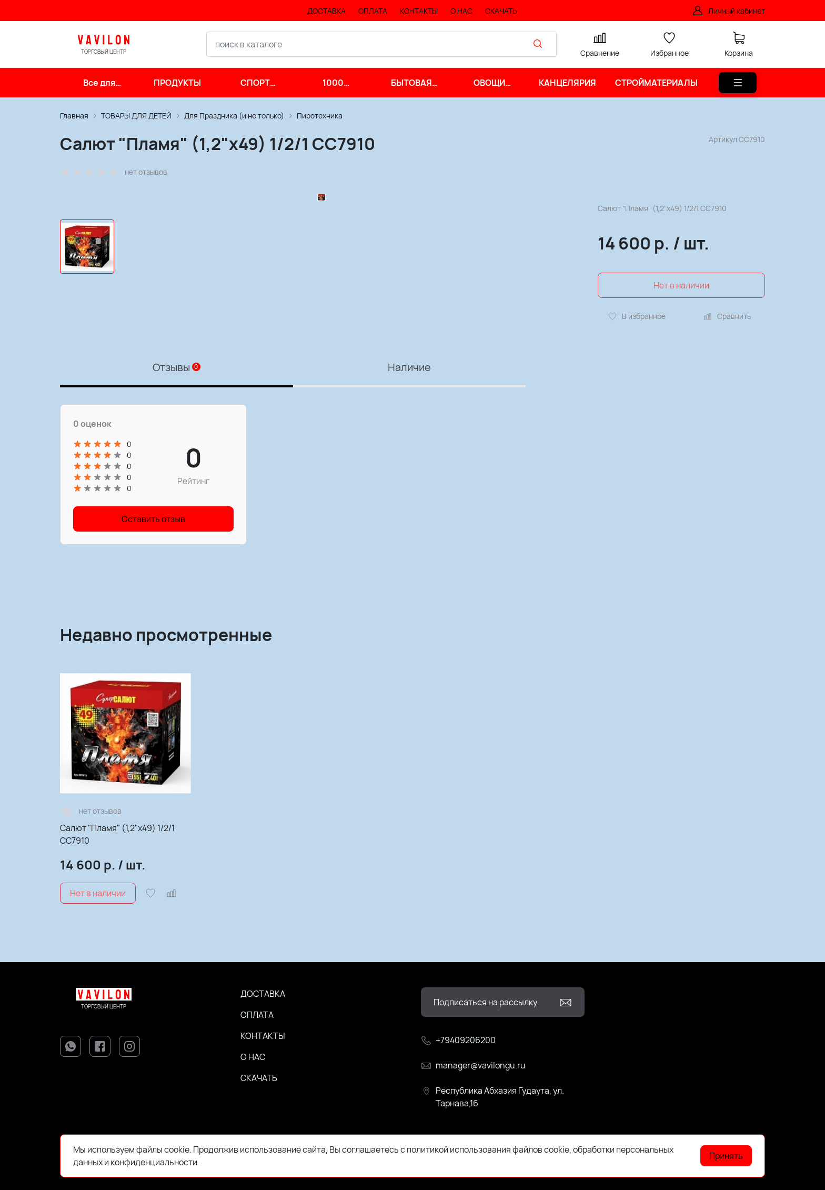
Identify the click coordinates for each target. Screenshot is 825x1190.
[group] (321, 257)
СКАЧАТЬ (258, 1078)
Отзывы (176, 367)
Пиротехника (320, 116)
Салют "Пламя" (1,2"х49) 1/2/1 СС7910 (117, 834)
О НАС (252, 1057)
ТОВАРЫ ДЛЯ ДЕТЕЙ (136, 116)
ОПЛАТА (257, 1015)
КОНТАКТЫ (262, 1036)
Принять (726, 1156)
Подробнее (223, 1162)
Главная (74, 116)
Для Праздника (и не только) (234, 116)
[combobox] (381, 44)
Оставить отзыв (153, 519)
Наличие (409, 367)
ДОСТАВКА (262, 993)
